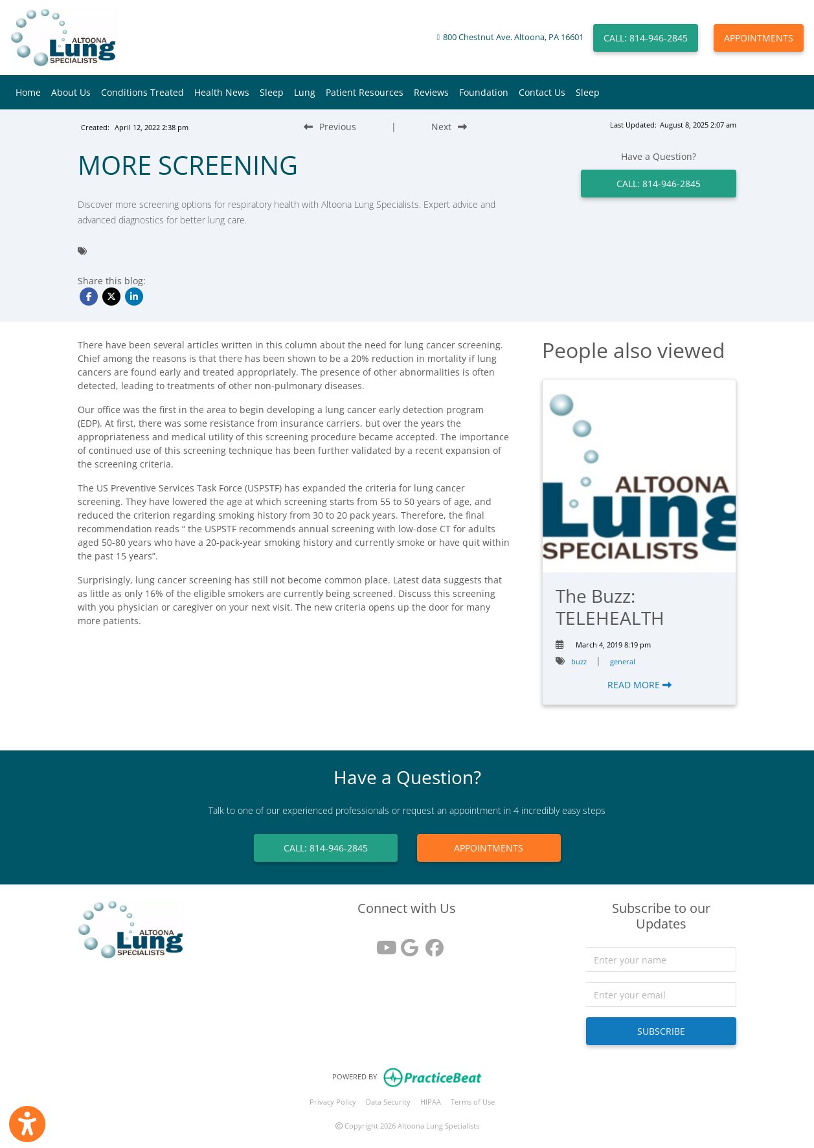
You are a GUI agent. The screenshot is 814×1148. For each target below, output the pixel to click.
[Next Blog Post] (449, 126)
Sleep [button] (272, 92)
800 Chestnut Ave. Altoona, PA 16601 (513, 37)
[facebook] (431, 943)
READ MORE (639, 685)
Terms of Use (473, 1102)
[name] (661, 959)
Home (28, 92)
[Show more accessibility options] (27, 1124)
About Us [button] (71, 92)
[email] (661, 994)
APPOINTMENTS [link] (488, 848)
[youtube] (382, 943)
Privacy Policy (333, 1102)
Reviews (431, 92)
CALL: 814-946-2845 (646, 38)
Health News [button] (221, 92)
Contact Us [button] (542, 92)
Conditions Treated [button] (142, 92)
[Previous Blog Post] (330, 126)
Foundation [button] (483, 92)
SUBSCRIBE (661, 1031)
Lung (304, 92)
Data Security (388, 1102)
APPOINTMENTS (758, 38)
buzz (579, 661)
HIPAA (430, 1102)
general (622, 661)
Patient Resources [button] (364, 92)
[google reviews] (407, 943)
